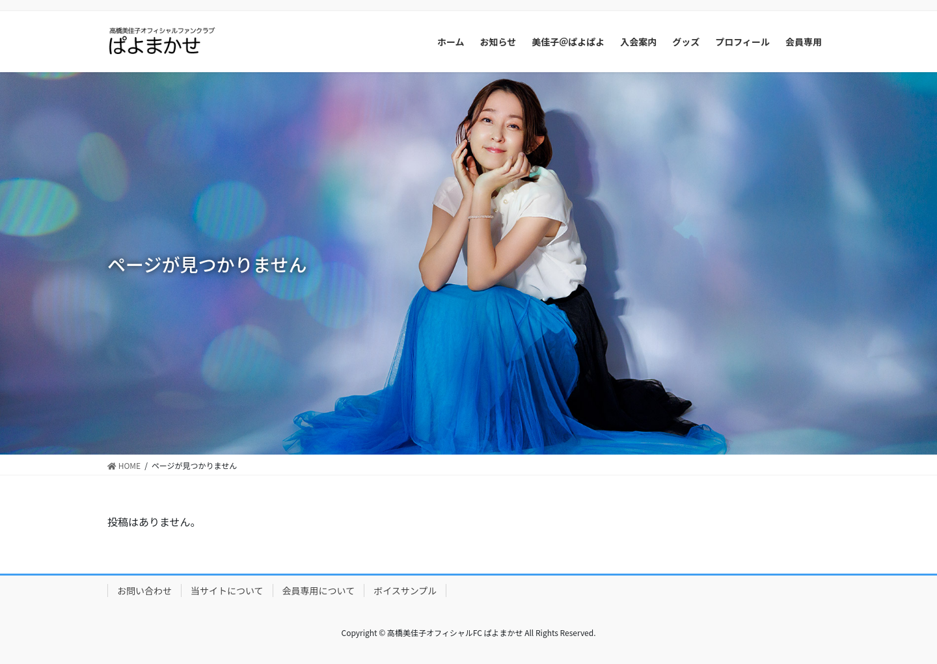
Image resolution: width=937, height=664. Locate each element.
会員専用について (318, 590)
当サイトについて (227, 590)
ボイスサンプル (405, 590)
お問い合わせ (144, 590)
